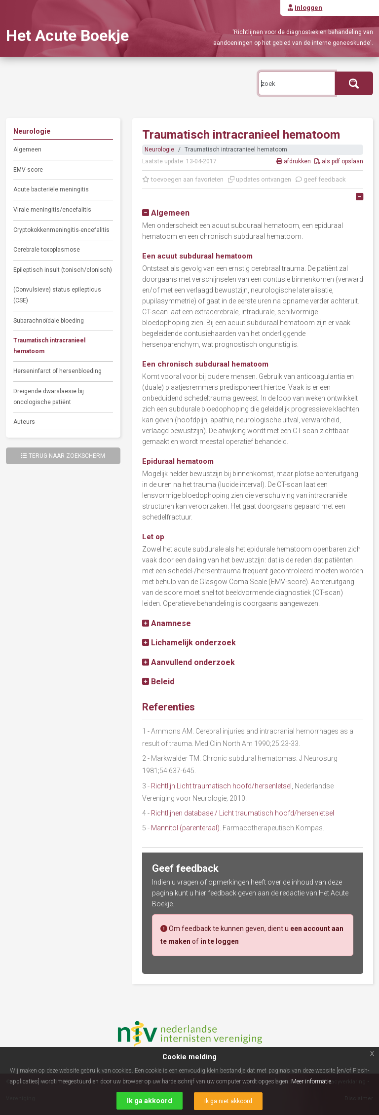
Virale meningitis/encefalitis (52, 209)
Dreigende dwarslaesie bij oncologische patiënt (48, 397)
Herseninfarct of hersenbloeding (57, 371)
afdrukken (294, 161)
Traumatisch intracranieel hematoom (49, 346)
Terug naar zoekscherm (63, 455)
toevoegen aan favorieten (183, 179)
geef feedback (321, 179)
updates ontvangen (259, 179)
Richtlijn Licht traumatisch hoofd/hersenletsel (221, 786)
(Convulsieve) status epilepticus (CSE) (57, 295)
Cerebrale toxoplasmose (46, 249)
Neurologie (159, 149)
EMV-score (28, 169)
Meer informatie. (312, 1081)
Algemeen (27, 149)
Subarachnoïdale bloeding (48, 320)
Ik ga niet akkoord (228, 1101)
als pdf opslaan (338, 161)
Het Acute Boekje (67, 35)
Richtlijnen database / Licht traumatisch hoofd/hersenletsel (242, 813)
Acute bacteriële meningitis (51, 189)
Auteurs (24, 421)
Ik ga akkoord (149, 1101)
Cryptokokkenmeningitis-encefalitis (61, 229)
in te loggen (219, 941)
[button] (166, 213)
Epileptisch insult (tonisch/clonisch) (62, 269)
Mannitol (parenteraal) (185, 828)
